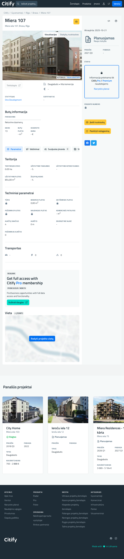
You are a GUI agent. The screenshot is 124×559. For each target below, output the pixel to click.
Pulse (35, 504)
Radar (36, 495)
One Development (13, 99)
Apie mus (8, 495)
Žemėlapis (75, 3)
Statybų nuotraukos (69, 34)
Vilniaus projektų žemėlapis (74, 495)
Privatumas (9, 513)
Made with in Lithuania (104, 546)
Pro (34, 500)
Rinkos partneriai (41, 524)
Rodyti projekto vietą (42, 338)
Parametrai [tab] (14, 149)
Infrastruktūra (97, 504)
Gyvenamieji (96, 495)
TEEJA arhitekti (73, 77)
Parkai (94, 509)
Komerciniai (96, 500)
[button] (8, 55)
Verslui (117, 3)
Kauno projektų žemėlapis (73, 500)
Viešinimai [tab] (32, 149)
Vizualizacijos (51, 34)
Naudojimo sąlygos (13, 509)
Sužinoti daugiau (18, 302)
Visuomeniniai (97, 513)
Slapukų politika (11, 517)
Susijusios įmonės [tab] (56, 149)
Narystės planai (101, 89)
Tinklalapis (14, 85)
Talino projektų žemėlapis (73, 526)
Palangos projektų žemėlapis (75, 513)
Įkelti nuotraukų (95, 122)
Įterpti (18, 313)
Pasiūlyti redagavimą (97, 131)
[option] (42, 55)
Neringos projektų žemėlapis (75, 517)
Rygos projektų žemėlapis (73, 522)
